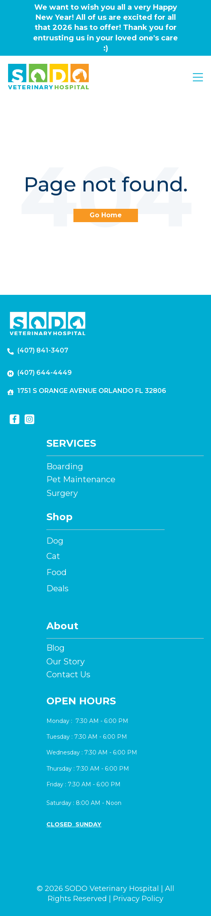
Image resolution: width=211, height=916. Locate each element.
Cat (53, 556)
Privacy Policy (138, 898)
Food (56, 572)
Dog (54, 541)
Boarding (64, 466)
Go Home (106, 215)
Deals (57, 588)
